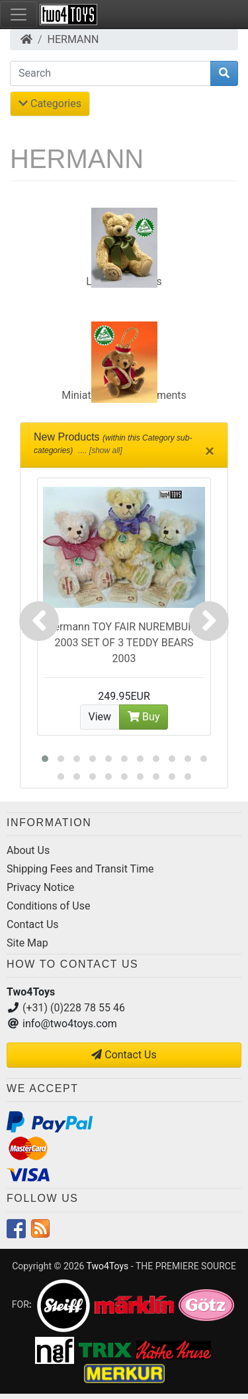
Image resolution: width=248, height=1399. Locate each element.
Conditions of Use (48, 906)
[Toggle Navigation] (18, 14)
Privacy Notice (40, 887)
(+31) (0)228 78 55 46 (73, 1007)
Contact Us (33, 924)
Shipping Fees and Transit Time (80, 869)
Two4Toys (108, 1266)
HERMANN (73, 39)
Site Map (27, 943)
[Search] (110, 73)
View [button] (100, 716)
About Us (28, 850)
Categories (50, 103)
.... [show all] (99, 450)
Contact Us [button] (124, 1054)
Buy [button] (143, 716)
